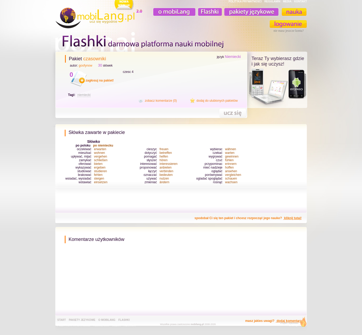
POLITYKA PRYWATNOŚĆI (245, 1)
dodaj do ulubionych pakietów (217, 100)
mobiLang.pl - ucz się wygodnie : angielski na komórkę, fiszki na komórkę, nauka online (99, 15)
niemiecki (83, 95)
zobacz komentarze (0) (161, 100)
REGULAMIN (272, 1)
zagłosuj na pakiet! (100, 80)
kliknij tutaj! (292, 218)
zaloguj (288, 24)
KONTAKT (300, 1)
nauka (293, 12)
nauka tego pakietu (233, 112)
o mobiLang (171, 12)
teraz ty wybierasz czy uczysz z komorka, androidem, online (277, 87)
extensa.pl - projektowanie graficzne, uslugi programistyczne (292, 323)
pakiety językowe (250, 12)
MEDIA (287, 1)
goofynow (85, 65)
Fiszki (209, 12)
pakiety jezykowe (82, 319)
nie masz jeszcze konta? (289, 31)
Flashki (123, 319)
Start (61, 319)
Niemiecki (233, 57)
